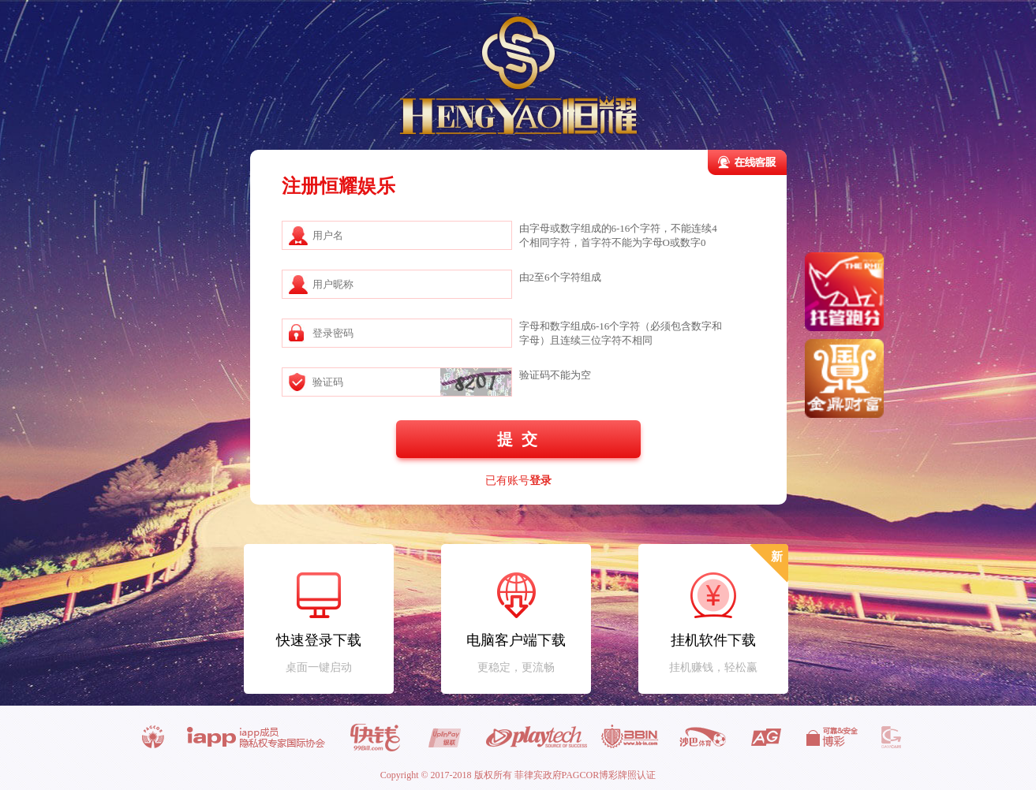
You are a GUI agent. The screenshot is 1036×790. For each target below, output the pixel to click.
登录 (540, 480)
